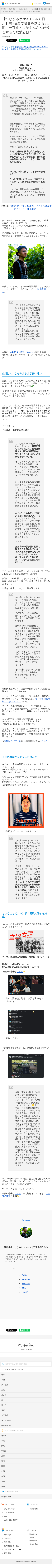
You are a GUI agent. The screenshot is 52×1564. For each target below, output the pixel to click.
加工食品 (4, 1415)
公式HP (25, 1292)
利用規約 (7, 1542)
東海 (3, 1461)
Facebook (26, 1284)
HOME (3, 9)
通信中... (47, 3)
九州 (3, 1481)
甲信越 (3, 1451)
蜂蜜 (3, 1410)
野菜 (3, 1375)
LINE (24, 1288)
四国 (3, 1476)
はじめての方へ (10, 1509)
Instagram (26, 1279)
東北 (3, 1441)
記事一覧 (12, 9)
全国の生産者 (6, 1497)
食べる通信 (34, 1544)
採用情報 (7, 1553)
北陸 (3, 1456)
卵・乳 (3, 1405)
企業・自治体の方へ (11, 1520)
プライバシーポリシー (12, 1550)
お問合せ (7, 1538)
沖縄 (3, 1486)
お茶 (3, 1390)
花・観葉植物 (6, 1420)
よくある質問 (9, 1512)
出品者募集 (34, 1509)
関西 (3, 1466)
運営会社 (7, 1535)
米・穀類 (4, 1385)
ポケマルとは (36, 3)
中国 (3, 1471)
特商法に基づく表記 (11, 1546)
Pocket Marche (10, 3)
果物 (3, 1380)
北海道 (3, 1436)
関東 (3, 1446)
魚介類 (3, 1395)
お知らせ (7, 1516)
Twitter (24, 1275)
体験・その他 (6, 1425)
